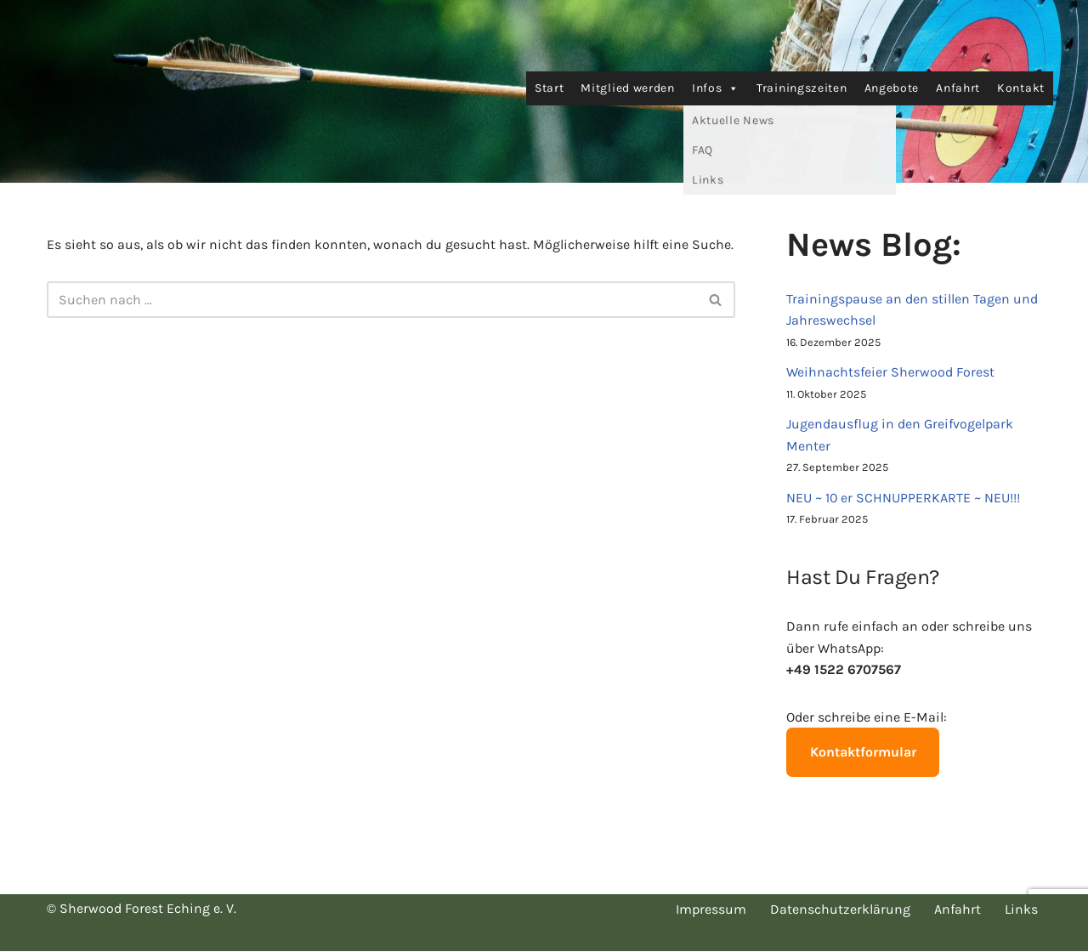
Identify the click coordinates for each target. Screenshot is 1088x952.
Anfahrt (958, 88)
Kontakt (1021, 88)
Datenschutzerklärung (840, 910)
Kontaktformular (863, 753)
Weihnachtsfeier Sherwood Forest (890, 372)
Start (549, 88)
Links (1021, 910)
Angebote (892, 88)
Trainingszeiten (801, 88)
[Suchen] (372, 299)
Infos (716, 88)
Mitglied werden (628, 88)
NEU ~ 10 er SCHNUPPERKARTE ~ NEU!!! (903, 498)
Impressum (711, 910)
